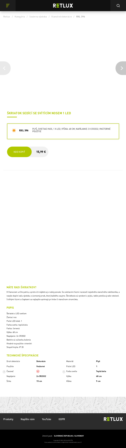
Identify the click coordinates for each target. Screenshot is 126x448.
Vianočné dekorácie (61, 16)
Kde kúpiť (19, 151)
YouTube (46, 419)
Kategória (20, 16)
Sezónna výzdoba (38, 16)
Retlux (6, 16)
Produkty (8, 419)
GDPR (62, 419)
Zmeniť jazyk (63, 436)
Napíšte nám (28, 419)
